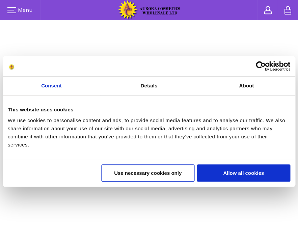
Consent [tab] (51, 85)
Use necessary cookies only (148, 173)
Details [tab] (149, 85)
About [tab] (246, 85)
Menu (20, 10)
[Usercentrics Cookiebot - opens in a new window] (260, 66)
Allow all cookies (243, 173)
